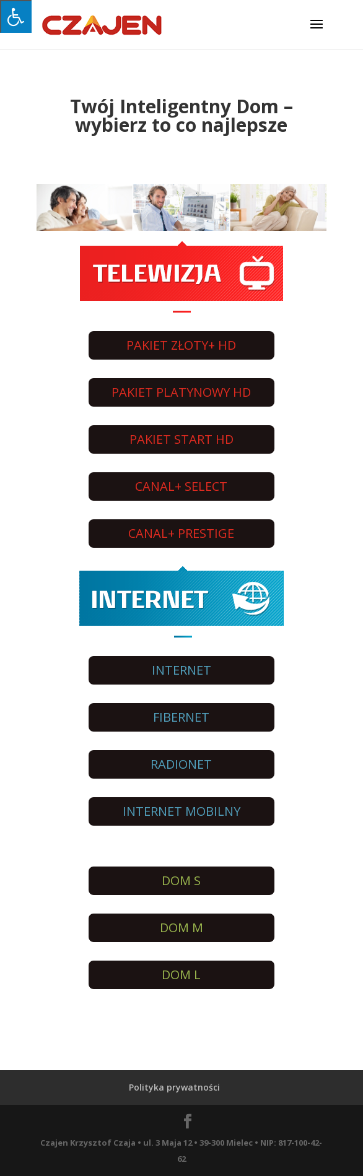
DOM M (181, 927)
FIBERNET (181, 717)
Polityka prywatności (174, 1087)
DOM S (181, 880)
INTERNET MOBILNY (181, 811)
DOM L (181, 974)
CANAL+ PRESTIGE (181, 533)
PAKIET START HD (181, 439)
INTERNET (181, 670)
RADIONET (181, 764)
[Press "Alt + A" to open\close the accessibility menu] (16, 16)
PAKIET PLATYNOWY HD (181, 392)
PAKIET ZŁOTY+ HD (181, 345)
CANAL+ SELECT (181, 486)
